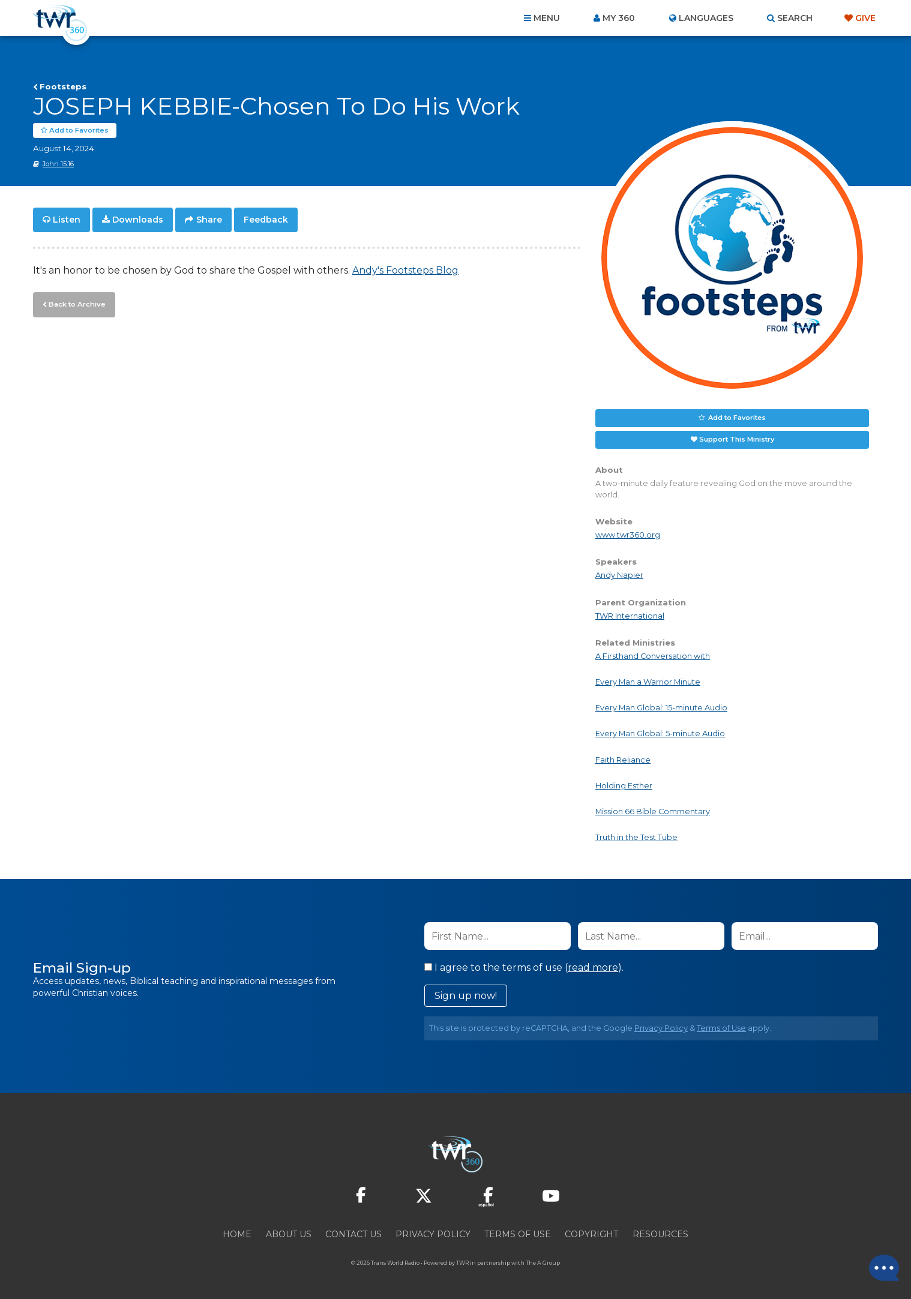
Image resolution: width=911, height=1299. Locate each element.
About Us (288, 1234)
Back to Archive (76, 303)
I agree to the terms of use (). (524, 967)
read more (593, 967)
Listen (66, 219)
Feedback (266, 219)
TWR (462, 1262)
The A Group (543, 1262)
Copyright (591, 1234)
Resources (660, 1234)
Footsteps (63, 86)
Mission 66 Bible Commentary (652, 811)
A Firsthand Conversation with (652, 656)
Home (237, 1234)
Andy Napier (619, 575)
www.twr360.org (627, 534)
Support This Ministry (736, 439)
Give (865, 18)
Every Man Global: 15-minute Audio (661, 707)
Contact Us (353, 1234)
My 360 (619, 18)
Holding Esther (623, 785)
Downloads (137, 219)
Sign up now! (465, 995)
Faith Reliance (623, 759)
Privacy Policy (661, 1028)
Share (209, 219)
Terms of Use (721, 1028)
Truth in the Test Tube (636, 837)
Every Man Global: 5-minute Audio (660, 733)
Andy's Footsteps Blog (405, 269)
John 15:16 (58, 164)
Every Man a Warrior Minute (647, 681)
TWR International (629, 615)
